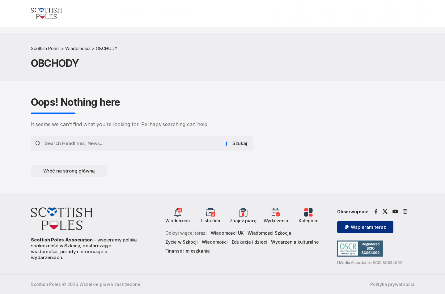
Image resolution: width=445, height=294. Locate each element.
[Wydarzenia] (390, 10)
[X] (120, 14)
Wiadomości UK (227, 233)
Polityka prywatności (392, 284)
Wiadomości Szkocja (269, 233)
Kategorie (421, 18)
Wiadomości (297, 18)
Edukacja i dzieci (249, 242)
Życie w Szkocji (181, 242)
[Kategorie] (421, 10)
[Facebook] (111, 14)
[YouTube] (130, 14)
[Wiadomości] (298, 10)
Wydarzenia (390, 18)
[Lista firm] (328, 10)
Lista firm (328, 18)
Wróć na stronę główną (69, 171)
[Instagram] (141, 14)
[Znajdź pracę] (359, 10)
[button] (274, 14)
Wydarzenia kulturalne (295, 242)
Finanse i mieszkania (187, 251)
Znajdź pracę (359, 18)
